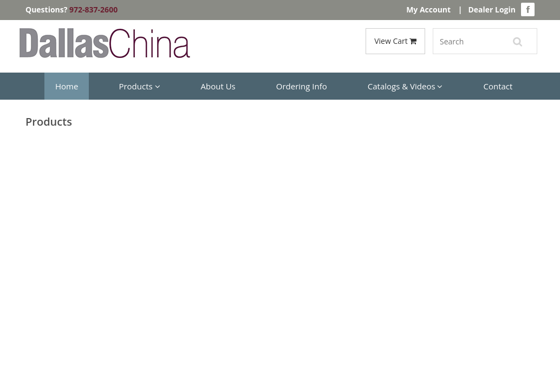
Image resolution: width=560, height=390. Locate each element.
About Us (218, 86)
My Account (428, 9)
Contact (497, 86)
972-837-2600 (93, 9)
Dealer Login (492, 9)
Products (139, 86)
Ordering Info (301, 86)
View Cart (395, 41)
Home (66, 86)
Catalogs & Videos (405, 86)
